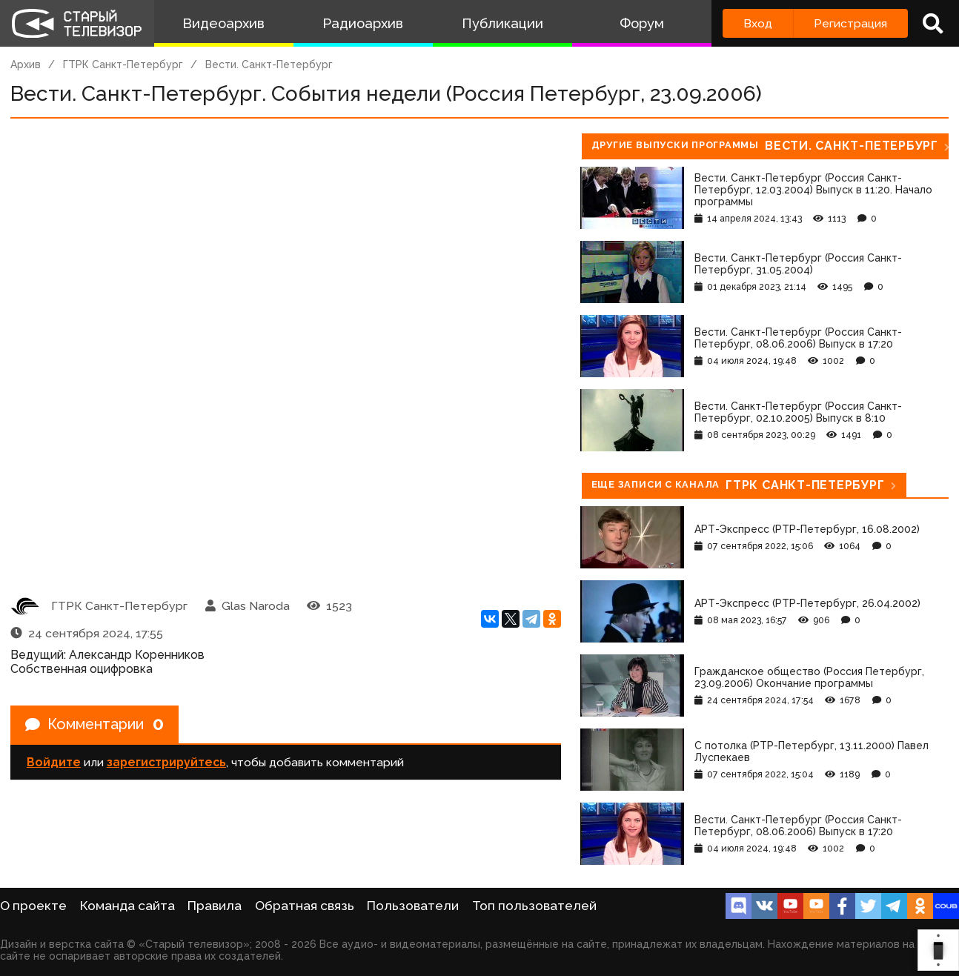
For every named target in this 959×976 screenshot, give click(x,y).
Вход (757, 23)
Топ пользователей (534, 905)
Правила (215, 905)
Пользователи (413, 905)
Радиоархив (362, 23)
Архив (25, 64)
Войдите (54, 763)
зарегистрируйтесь (166, 763)
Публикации (502, 23)
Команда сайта (127, 905)
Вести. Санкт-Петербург (269, 64)
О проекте (33, 905)
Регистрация (850, 23)
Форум (642, 23)
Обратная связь (304, 905)
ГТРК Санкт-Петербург (123, 64)
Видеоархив (223, 23)
